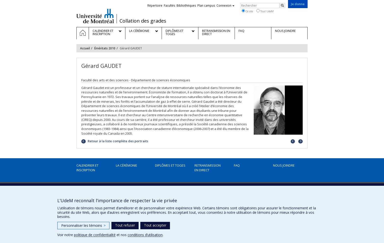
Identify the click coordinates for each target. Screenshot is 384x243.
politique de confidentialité (95, 234)
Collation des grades (143, 20)
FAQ (237, 165)
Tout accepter (155, 225)
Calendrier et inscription (87, 167)
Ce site (247, 11)
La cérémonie (126, 165)
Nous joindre (284, 165)
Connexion (225, 5)
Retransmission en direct (207, 167)
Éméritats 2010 (104, 48)
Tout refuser (125, 225)
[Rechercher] (282, 5)
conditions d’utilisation (145, 234)
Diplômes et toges (170, 165)
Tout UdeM (265, 11)
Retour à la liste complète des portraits (117, 141)
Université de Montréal (95, 16)
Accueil (85, 48)
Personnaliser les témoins (83, 225)
